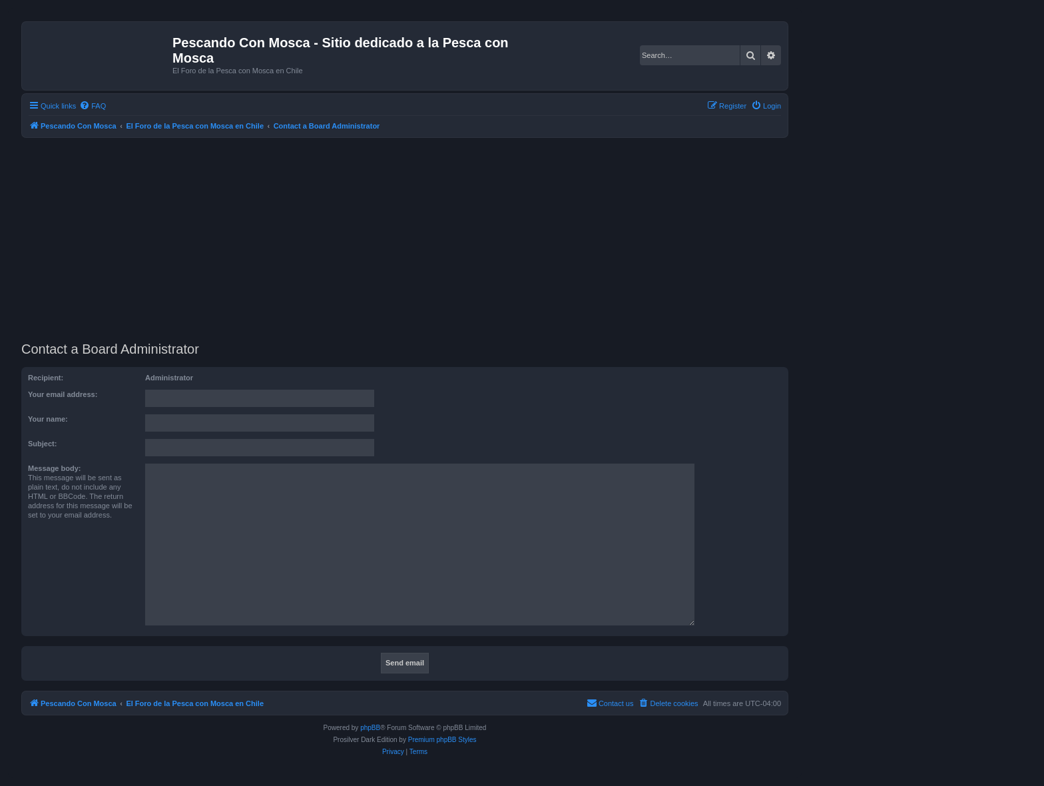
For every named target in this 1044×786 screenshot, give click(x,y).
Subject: (42, 444)
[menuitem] (92, 106)
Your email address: (62, 394)
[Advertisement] (420, 238)
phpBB (370, 727)
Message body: (54, 468)
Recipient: (45, 378)
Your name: (48, 419)
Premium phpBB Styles (442, 739)
